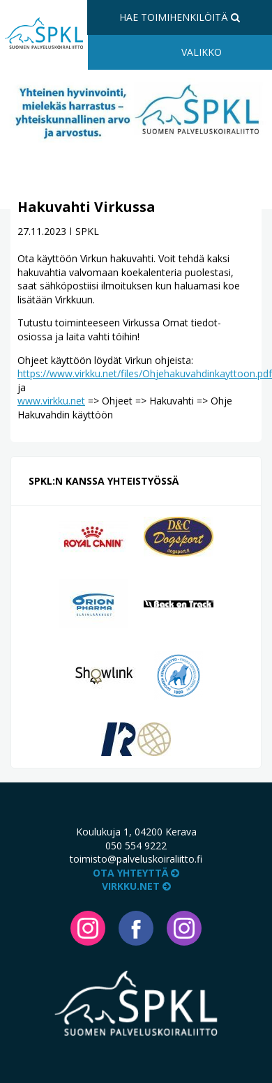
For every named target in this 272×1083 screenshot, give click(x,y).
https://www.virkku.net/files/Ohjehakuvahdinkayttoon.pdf (144, 373)
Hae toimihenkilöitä (179, 17)
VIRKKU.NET (136, 886)
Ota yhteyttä (136, 872)
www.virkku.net (51, 400)
